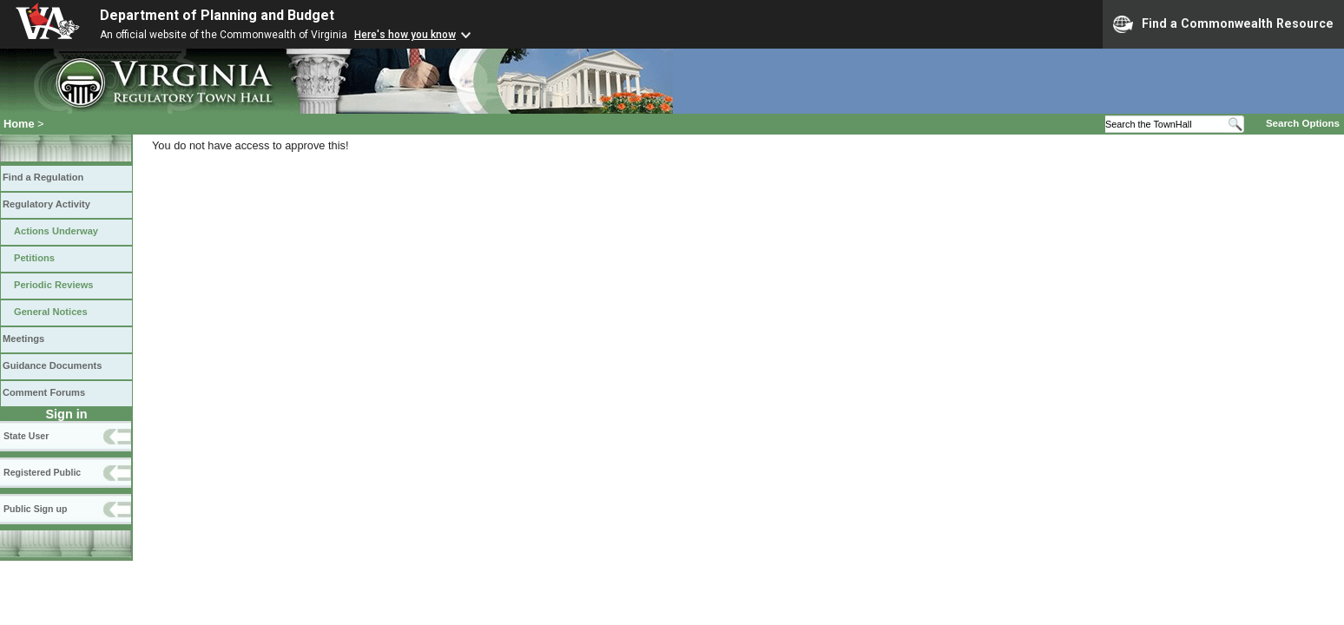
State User (26, 436)
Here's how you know (405, 35)
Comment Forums (44, 392)
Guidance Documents (52, 365)
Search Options (1303, 123)
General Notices (51, 311)
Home (19, 123)
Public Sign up (35, 508)
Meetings (23, 338)
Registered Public (42, 472)
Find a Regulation (43, 177)
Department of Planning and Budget (217, 15)
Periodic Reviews (54, 285)
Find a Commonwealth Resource (1223, 24)
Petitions (34, 258)
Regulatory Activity (46, 204)
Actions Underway (56, 231)
